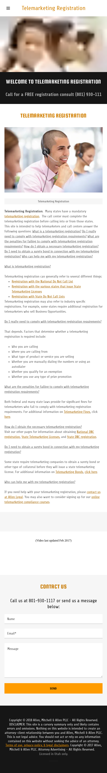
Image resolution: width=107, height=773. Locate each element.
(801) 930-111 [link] (88, 94)
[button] (11, 8)
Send (53, 688)
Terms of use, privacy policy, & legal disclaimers (37, 745)
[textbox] (53, 619)
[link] (53, 8)
